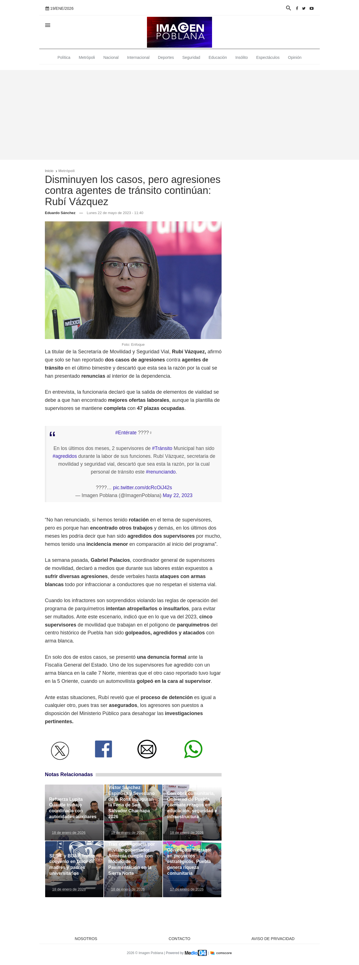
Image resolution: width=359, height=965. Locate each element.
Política (63, 57)
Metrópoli (87, 57)
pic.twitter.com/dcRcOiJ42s (142, 487)
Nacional (110, 57)
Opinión (295, 57)
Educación (218, 57)
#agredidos (65, 456)
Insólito (241, 57)
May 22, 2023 (177, 495)
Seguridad (191, 57)
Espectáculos (268, 57)
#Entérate (126, 432)
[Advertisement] (179, 115)
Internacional (138, 57)
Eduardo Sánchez (60, 213)
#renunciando (161, 472)
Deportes (166, 57)
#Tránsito (162, 448)
